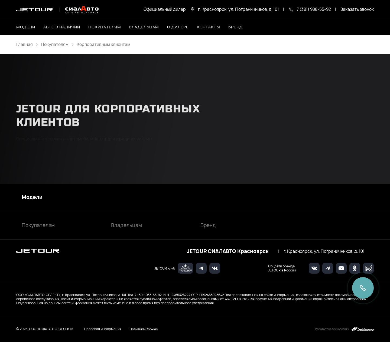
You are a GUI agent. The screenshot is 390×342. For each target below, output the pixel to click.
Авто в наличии (61, 26)
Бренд (208, 225)
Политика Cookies (143, 329)
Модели (32, 197)
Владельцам (126, 225)
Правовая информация (102, 329)
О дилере (178, 26)
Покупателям (38, 225)
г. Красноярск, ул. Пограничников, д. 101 (324, 251)
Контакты (208, 26)
